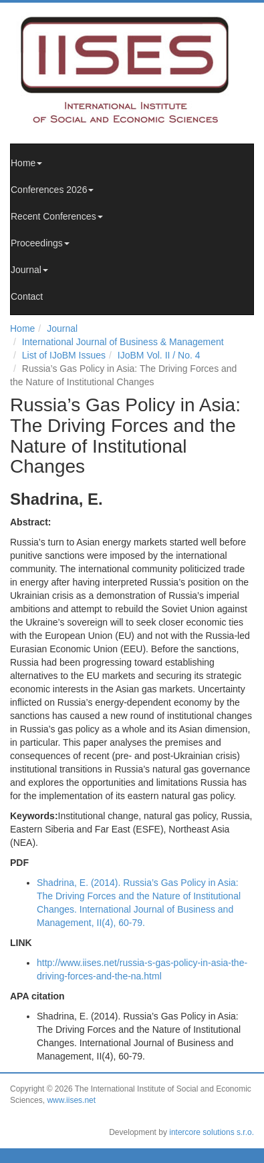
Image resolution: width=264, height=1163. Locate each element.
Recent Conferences (57, 216)
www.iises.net (71, 1100)
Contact (27, 296)
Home (26, 163)
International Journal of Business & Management (123, 341)
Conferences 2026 (52, 189)
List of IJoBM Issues (64, 355)
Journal (29, 269)
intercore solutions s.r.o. (211, 1132)
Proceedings (40, 243)
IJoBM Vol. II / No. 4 (159, 355)
